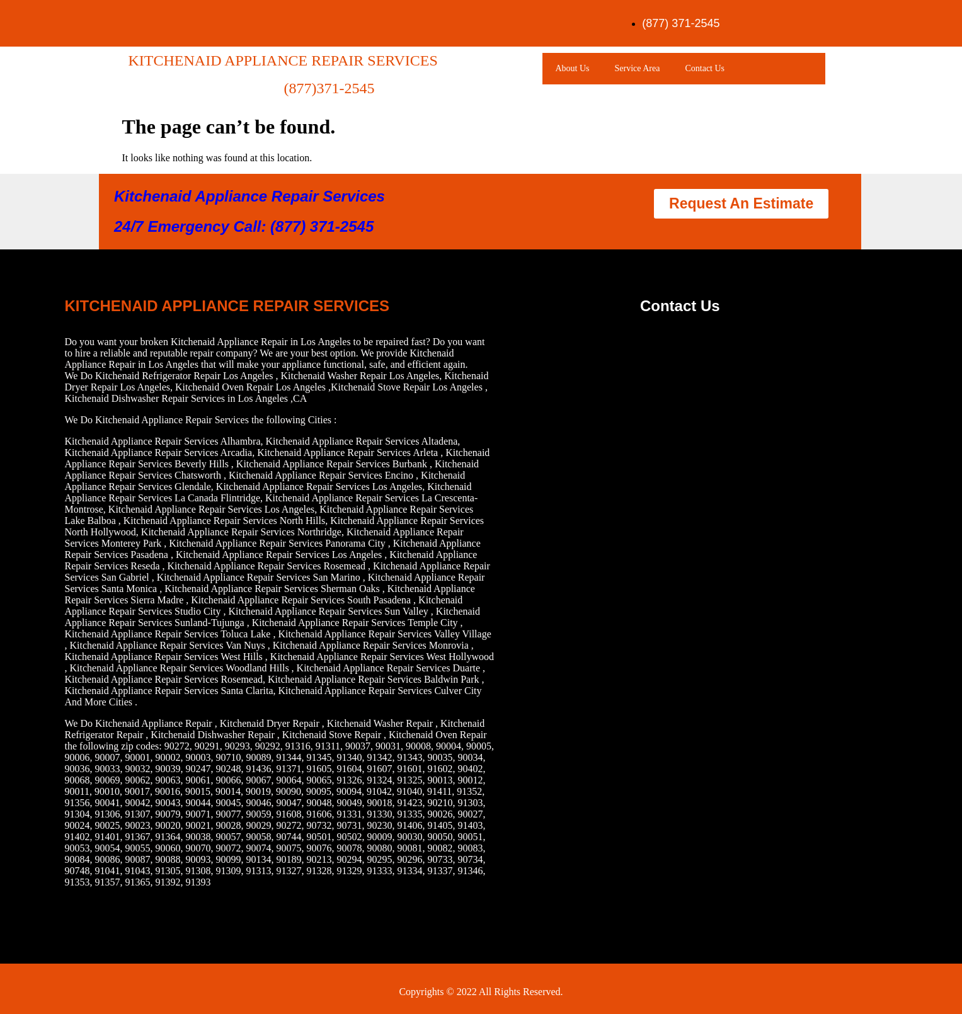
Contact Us (704, 68)
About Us (572, 68)
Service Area (637, 68)
